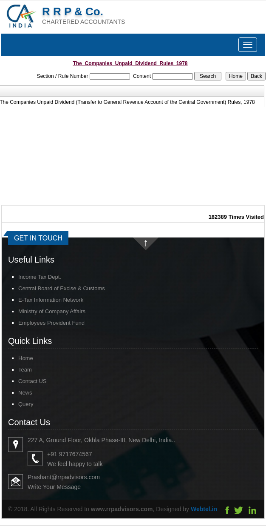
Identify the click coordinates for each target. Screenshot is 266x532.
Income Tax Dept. (39, 277)
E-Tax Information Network (50, 300)
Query (18, 404)
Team (17, 369)
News (18, 392)
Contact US (25, 381)
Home (18, 358)
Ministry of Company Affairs (51, 311)
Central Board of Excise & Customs (61, 288)
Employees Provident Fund (51, 323)
